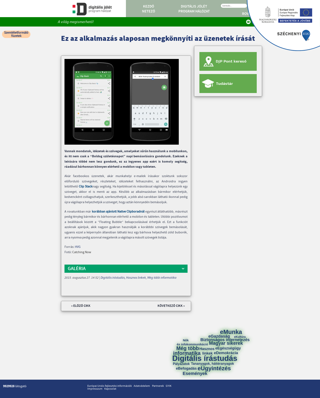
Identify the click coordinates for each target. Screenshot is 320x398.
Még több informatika (162, 278)
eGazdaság (219, 336)
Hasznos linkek (136, 278)
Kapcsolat (110, 388)
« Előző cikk (80, 306)
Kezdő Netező (148, 9)
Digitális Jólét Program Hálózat (194, 9)
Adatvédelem (142, 386)
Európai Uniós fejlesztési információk (109, 386)
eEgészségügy (228, 348)
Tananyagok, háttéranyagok (212, 363)
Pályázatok (181, 364)
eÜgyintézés (214, 368)
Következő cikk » (171, 306)
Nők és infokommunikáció (192, 342)
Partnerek (158, 386)
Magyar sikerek (226, 343)
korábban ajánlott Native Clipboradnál (118, 212)
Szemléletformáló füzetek (16, 34)
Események (195, 373)
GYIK (168, 386)
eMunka (231, 332)
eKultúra (240, 336)
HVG (78, 247)
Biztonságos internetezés (225, 340)
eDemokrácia (226, 353)
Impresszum (94, 388)
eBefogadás (186, 368)
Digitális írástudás (113, 278)
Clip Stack (85, 186)
